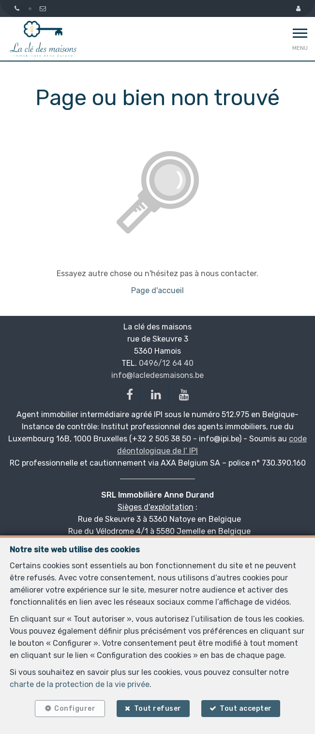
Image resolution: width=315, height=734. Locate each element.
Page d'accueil (157, 290)
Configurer (74, 708)
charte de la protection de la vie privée (80, 684)
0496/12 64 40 (166, 363)
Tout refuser (157, 708)
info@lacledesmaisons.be (157, 375)
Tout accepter (246, 708)
